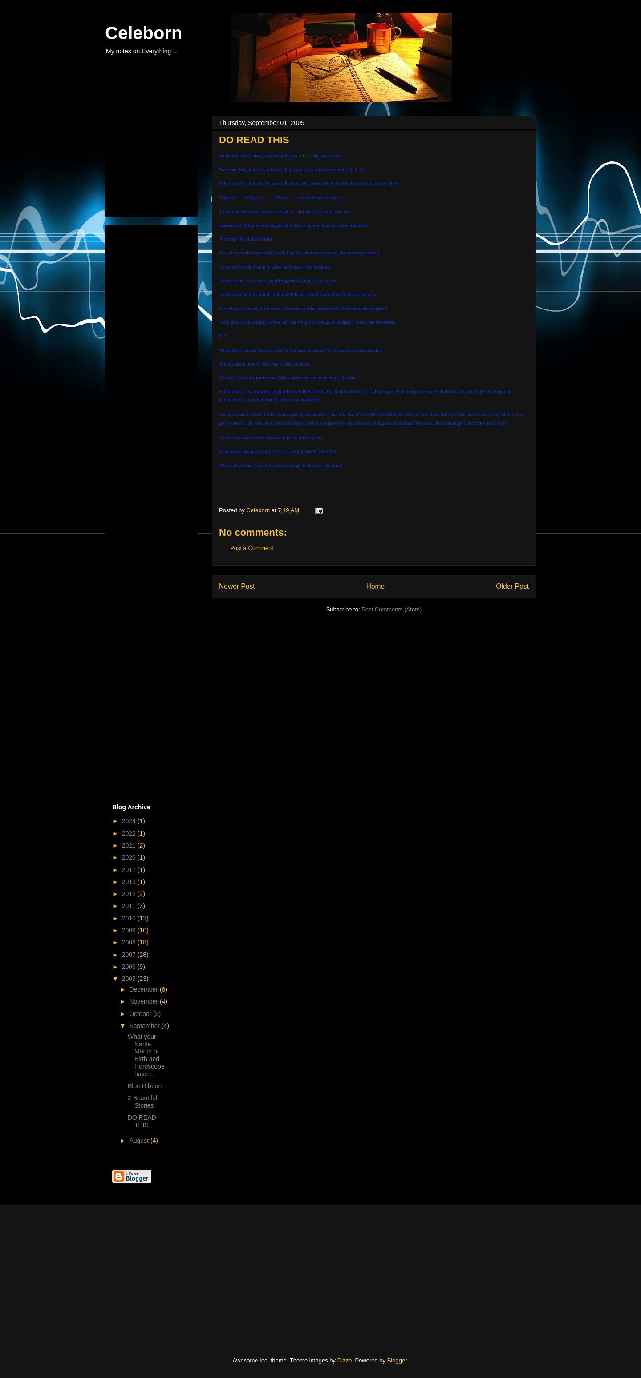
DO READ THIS (142, 1121)
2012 (130, 893)
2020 (130, 857)
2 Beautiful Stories (142, 1101)
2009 (130, 930)
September (145, 1025)
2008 (130, 942)
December (144, 989)
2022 (130, 833)
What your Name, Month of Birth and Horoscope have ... (146, 1055)
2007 (130, 954)
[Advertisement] (156, 163)
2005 (130, 978)
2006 (130, 966)
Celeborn (143, 33)
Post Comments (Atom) (391, 609)
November (144, 1001)
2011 (130, 905)
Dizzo (344, 1360)
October (141, 1013)
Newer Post (237, 586)
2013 (130, 881)
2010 (130, 918)
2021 (130, 845)
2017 (130, 869)
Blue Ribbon (145, 1085)
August (139, 1140)
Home (375, 586)
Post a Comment (251, 548)
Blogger (397, 1360)
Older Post (512, 586)
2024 (130, 820)
